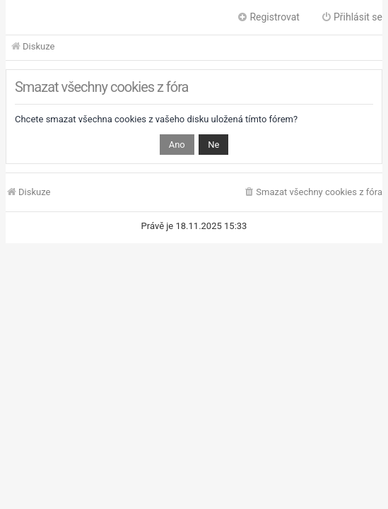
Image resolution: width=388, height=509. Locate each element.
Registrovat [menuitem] (268, 17)
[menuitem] (312, 192)
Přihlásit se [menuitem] (351, 17)
